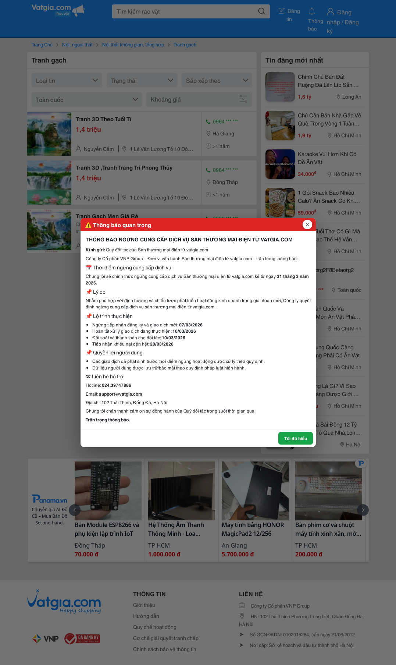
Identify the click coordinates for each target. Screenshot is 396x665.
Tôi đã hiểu (295, 438)
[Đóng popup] (307, 224)
